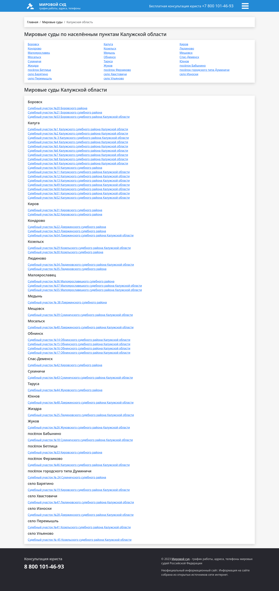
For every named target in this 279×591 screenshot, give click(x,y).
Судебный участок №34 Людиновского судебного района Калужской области (81, 265)
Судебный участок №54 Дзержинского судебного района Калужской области (80, 235)
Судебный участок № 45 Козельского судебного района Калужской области (79, 540)
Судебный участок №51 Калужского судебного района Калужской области (79, 193)
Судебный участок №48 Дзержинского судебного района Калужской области (80, 402)
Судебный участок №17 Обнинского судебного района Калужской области (79, 353)
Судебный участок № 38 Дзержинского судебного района (67, 302)
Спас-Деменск (189, 57)
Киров (184, 44)
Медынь (109, 53)
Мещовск (186, 53)
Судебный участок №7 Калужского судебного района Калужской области (78, 155)
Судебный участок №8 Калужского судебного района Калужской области (78, 159)
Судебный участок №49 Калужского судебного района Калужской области (79, 185)
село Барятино (38, 74)
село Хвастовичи (115, 74)
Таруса (108, 61)
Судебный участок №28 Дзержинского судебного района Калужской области (80, 515)
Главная (32, 22)
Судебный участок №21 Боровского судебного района (65, 112)
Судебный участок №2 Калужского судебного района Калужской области (78, 133)
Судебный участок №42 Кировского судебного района (65, 365)
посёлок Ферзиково (117, 70)
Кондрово (34, 48)
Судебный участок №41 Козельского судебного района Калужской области (79, 527)
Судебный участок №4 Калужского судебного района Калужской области (78, 142)
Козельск (110, 48)
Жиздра (33, 66)
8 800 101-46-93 (44, 566)
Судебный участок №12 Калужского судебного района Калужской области (79, 176)
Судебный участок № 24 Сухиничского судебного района (67, 477)
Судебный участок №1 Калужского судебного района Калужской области (78, 129)
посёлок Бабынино (193, 66)
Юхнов (184, 61)
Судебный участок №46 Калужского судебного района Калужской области (79, 465)
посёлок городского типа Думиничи (204, 70)
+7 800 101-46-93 (217, 5)
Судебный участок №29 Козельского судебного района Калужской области (79, 248)
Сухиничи (34, 61)
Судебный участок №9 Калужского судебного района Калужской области (78, 163)
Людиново (187, 48)
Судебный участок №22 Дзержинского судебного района (67, 227)
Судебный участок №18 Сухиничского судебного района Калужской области (80, 440)
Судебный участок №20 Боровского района (57, 108)
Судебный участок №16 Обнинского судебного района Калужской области (79, 348)
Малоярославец (39, 53)
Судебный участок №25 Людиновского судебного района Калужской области (81, 415)
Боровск (33, 44)
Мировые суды (52, 22)
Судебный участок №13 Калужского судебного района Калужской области (79, 180)
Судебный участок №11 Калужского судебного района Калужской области (79, 172)
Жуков (108, 66)
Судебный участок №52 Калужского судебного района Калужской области (79, 198)
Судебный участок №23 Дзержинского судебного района (67, 231)
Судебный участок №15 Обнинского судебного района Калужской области (79, 344)
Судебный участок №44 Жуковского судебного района (65, 390)
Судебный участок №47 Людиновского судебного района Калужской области (81, 502)
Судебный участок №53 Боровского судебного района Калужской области (79, 117)
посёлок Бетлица (39, 70)
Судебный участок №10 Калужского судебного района (65, 168)
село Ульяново (114, 78)
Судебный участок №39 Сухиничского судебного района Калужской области (80, 315)
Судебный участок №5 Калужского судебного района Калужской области (78, 146)
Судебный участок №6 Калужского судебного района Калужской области (78, 151)
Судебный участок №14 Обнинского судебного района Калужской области (79, 340)
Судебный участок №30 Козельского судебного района (65, 252)
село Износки (189, 74)
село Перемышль (40, 78)
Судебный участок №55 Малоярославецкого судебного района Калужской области (85, 290)
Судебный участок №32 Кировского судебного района (65, 214)
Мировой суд (180, 559)
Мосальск (34, 57)
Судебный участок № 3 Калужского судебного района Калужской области (78, 138)
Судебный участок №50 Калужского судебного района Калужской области (79, 189)
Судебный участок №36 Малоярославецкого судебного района (71, 281)
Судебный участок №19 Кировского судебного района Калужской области (79, 490)
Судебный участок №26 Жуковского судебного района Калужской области (79, 427)
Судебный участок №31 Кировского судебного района (65, 210)
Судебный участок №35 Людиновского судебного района (67, 269)
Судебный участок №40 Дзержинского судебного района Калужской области (80, 327)
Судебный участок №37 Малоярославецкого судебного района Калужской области (85, 286)
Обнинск (110, 57)
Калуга (108, 44)
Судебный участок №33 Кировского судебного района (65, 452)
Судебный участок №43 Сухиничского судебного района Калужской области (80, 378)
